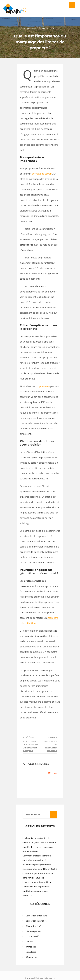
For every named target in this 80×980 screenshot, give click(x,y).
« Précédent (28, 737)
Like (55, 28)
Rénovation (31, 957)
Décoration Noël (33, 926)
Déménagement (33, 931)
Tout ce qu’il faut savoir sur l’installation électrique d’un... (30, 748)
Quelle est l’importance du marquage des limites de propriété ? (40, 42)
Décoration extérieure (36, 915)
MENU (72, 5)
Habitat (45, 28)
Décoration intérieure (36, 920)
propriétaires (42, 386)
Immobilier (31, 946)
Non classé (31, 951)
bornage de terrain (42, 173)
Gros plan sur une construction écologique (50, 746)
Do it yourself (32, 936)
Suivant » (52, 737)
